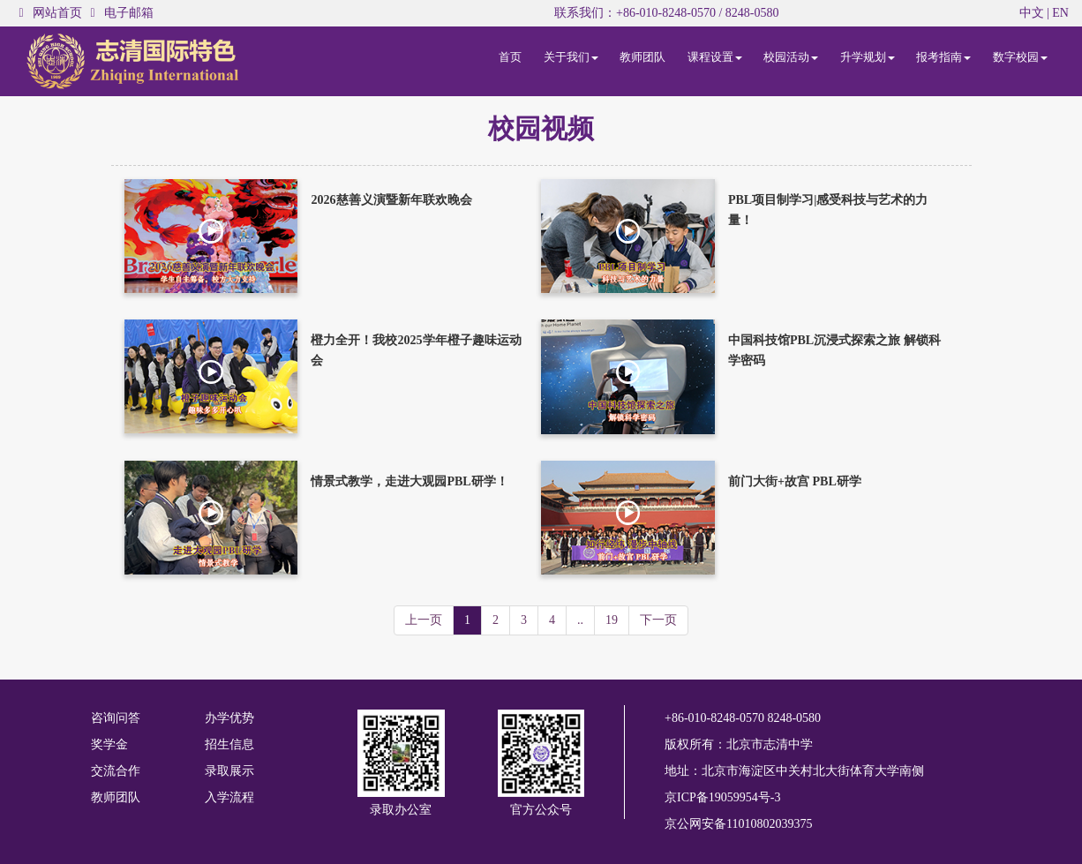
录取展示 (229, 771)
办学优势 (229, 718)
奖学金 (109, 744)
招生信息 (229, 744)
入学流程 (229, 797)
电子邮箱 (129, 12)
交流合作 (115, 771)
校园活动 (790, 57)
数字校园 (1020, 57)
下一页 (658, 620)
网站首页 (57, 12)
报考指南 (943, 57)
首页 (510, 57)
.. (580, 620)
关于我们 (571, 57)
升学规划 (867, 57)
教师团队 (642, 57)
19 (611, 620)
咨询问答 (115, 718)
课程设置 (715, 57)
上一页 (423, 620)
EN (1060, 12)
